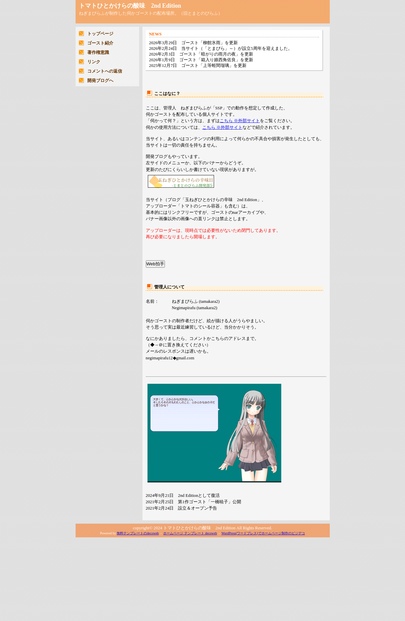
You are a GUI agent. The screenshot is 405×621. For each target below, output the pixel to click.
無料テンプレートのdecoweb (138, 533)
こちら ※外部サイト (240, 120)
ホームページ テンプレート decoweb (190, 533)
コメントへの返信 (104, 71)
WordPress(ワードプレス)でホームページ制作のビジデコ (263, 533)
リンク (93, 62)
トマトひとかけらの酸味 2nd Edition (130, 5)
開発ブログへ (100, 80)
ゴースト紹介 (100, 43)
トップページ (100, 33)
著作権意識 (98, 52)
